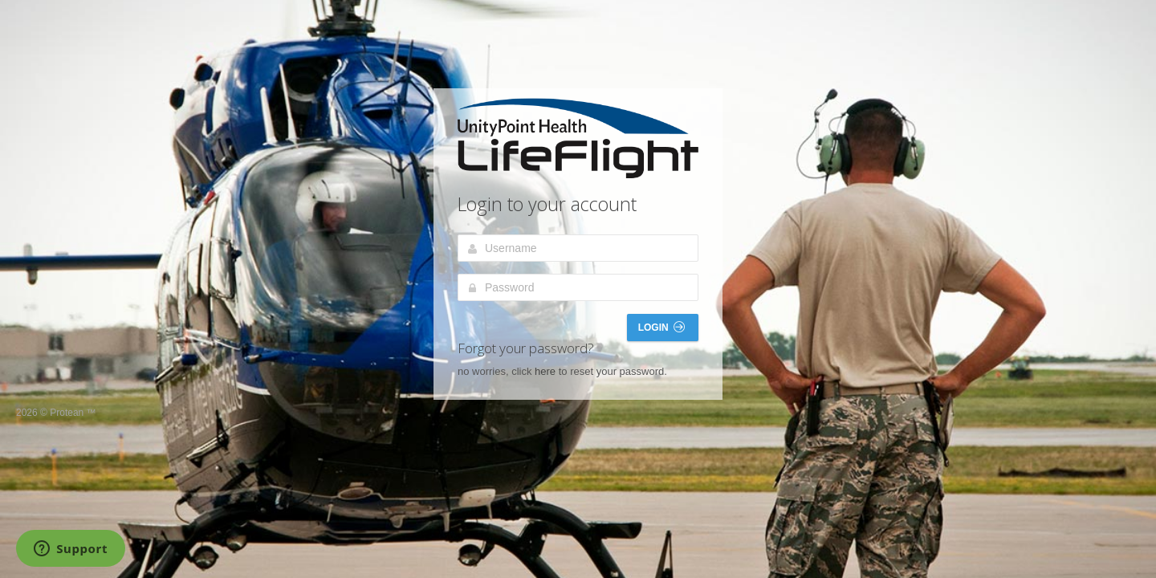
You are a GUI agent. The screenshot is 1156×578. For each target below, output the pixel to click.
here (545, 371)
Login (661, 327)
